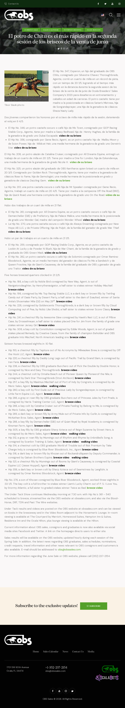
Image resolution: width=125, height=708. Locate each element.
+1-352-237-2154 (56, 667)
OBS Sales (48, 698)
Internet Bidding (72, 30)
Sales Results (93, 30)
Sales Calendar (50, 30)
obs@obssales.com (69, 549)
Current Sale (31, 30)
